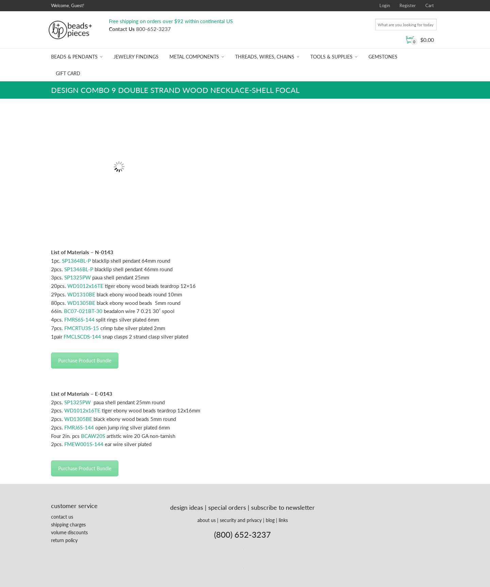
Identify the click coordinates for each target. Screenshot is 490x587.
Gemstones (383, 57)
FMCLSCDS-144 (82, 336)
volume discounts (69, 532)
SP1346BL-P (78, 269)
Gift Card (68, 73)
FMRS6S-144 (79, 319)
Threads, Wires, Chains (264, 57)
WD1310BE (81, 294)
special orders (227, 507)
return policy (64, 540)
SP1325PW (77, 277)
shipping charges (68, 524)
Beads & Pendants (74, 57)
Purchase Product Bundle (84, 360)
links (283, 520)
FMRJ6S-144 (79, 427)
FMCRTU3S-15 (81, 328)
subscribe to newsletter (283, 507)
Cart (429, 5)
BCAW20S (93, 436)
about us (206, 520)
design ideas (186, 507)
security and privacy (241, 520)
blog (270, 520)
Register (407, 5)
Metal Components (194, 57)
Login (384, 5)
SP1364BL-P (76, 261)
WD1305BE (81, 303)
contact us (62, 517)
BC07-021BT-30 (83, 311)
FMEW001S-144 (83, 444)
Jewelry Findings (136, 57)
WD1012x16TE (85, 286)
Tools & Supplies (331, 57)
